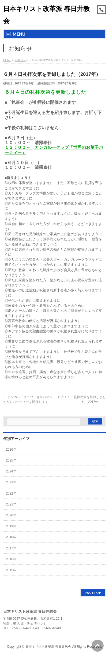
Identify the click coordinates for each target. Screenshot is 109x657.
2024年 (11, 471)
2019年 (11, 526)
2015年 (11, 570)
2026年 (11, 449)
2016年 (11, 559)
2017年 (11, 548)
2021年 (11, 504)
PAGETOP (93, 592)
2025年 (11, 460)
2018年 (11, 537)
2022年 (11, 493)
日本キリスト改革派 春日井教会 (48, 646)
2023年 (11, 482)
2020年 (11, 515)
